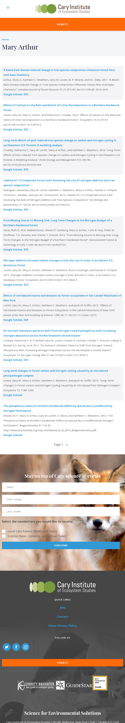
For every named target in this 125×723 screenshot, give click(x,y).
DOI (26, 94)
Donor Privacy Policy (62, 626)
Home (5, 39)
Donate (62, 24)
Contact (62, 616)
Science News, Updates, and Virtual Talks (37, 536)
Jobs (62, 607)
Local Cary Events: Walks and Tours (32, 531)
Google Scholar (12, 94)
